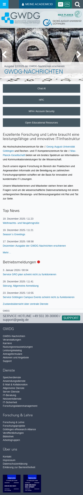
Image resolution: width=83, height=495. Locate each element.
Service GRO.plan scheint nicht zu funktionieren (29, 274)
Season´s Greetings (14, 234)
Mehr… (7, 252)
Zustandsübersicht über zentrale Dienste (25, 303)
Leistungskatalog (12, 350)
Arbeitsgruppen (11, 440)
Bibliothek (8, 436)
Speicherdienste (12, 377)
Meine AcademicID (37, 4)
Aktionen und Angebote (16, 357)
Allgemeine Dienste (13, 388)
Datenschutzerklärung (15, 463)
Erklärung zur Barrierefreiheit (19, 467)
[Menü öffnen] (4, 4)
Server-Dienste (11, 391)
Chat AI (42, 88)
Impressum (9, 460)
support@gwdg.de (16, 320)
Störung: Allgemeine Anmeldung (21, 285)
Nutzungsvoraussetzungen (18, 347)
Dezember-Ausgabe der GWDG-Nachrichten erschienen (34, 245)
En (67, 4)
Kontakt (7, 456)
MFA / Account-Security (42, 111)
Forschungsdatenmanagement (20, 406)
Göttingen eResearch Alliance (19, 429)
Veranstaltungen (12, 339)
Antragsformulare (12, 354)
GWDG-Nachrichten (33, 72)
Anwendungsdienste (14, 381)
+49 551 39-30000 (45, 316)
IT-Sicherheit (10, 402)
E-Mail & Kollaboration (15, 384)
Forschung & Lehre (13, 422)
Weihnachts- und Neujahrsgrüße (21, 223)
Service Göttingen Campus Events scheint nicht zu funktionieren (39, 297)
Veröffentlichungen (13, 433)
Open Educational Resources (41, 122)
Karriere (7, 343)
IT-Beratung (9, 395)
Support (71, 318)
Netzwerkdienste (12, 398)
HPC (41, 99)
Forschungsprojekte (14, 426)
